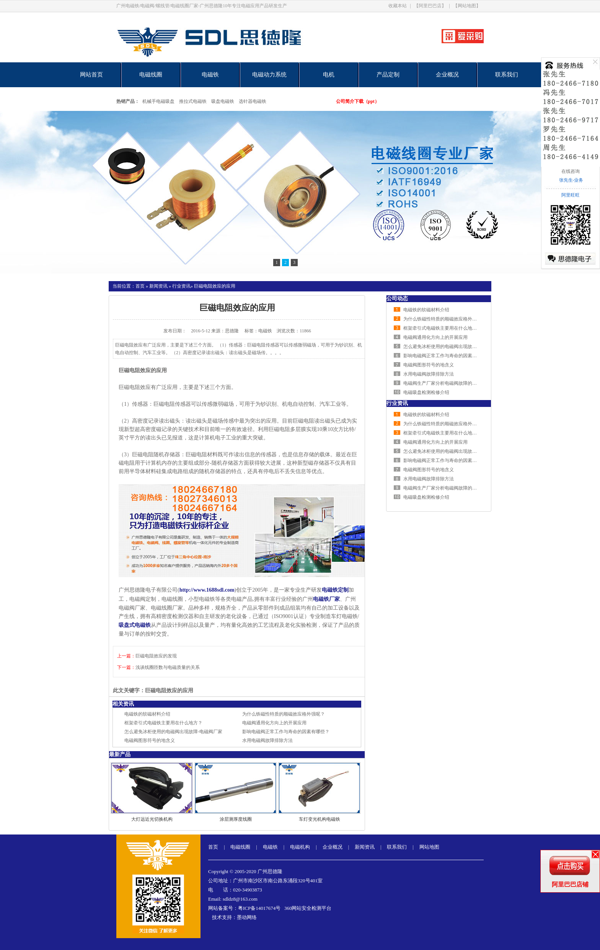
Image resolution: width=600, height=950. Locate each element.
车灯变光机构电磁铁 (319, 819)
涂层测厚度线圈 (236, 819)
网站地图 (429, 847)
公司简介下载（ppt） (357, 101)
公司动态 (397, 298)
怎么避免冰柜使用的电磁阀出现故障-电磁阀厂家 (173, 731)
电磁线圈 (150, 75)
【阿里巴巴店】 (430, 5)
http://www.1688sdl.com (207, 590)
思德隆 (232, 330)
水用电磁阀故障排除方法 (267, 740)
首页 (140, 286)
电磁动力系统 (269, 75)
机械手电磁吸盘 (158, 101)
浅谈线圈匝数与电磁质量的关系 (167, 667)
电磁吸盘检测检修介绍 (426, 392)
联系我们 (506, 75)
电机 (328, 75)
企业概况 (447, 75)
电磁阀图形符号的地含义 (149, 740)
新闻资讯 (158, 286)
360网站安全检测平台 (308, 908)
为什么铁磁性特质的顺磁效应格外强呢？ (283, 714)
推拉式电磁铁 (193, 101)
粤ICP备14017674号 (259, 908)
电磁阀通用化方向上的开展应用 (274, 723)
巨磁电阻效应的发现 (156, 656)
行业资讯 (181, 286)
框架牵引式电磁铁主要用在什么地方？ (163, 723)
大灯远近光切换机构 (152, 819)
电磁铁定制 (335, 590)
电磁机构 (300, 847)
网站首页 (91, 75)
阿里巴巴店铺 (570, 884)
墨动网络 (247, 917)
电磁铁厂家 (326, 599)
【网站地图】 (467, 5)
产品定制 (388, 75)
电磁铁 (210, 75)
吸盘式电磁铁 (135, 625)
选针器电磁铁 (252, 101)
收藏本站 (397, 5)
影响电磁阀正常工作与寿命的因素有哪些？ (285, 731)
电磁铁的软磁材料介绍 (147, 714)
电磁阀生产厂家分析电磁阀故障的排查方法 (447, 383)
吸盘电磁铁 (222, 101)
